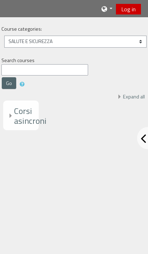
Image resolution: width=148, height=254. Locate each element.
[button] (106, 9)
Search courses (18, 60)
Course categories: (21, 29)
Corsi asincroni (30, 115)
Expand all (134, 97)
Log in (128, 9)
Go (9, 83)
